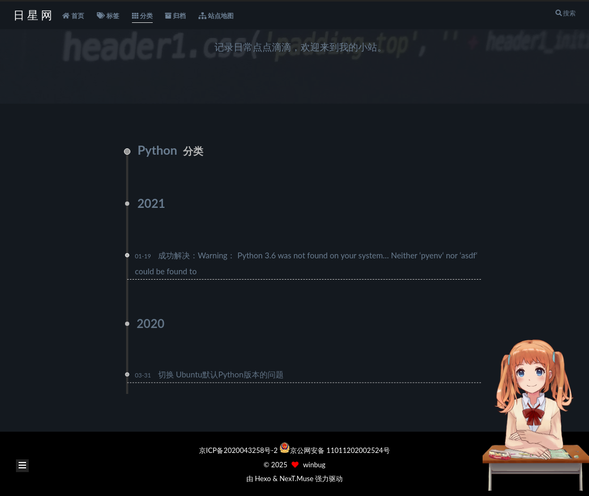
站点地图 (216, 16)
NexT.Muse (296, 478)
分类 (142, 16)
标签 (108, 16)
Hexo (263, 478)
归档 (175, 16)
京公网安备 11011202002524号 (340, 450)
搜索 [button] (565, 13)
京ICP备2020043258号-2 (239, 450)
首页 (73, 16)
